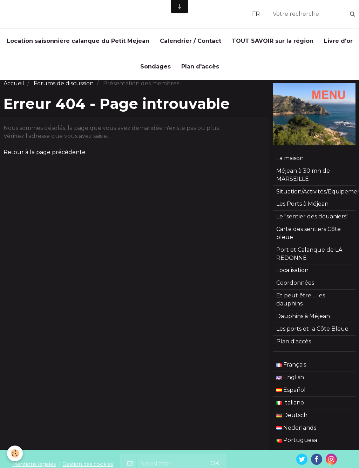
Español (291, 393)
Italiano (290, 406)
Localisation (292, 273)
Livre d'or (338, 41)
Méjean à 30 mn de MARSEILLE (303, 178)
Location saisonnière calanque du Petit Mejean (78, 41)
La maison (290, 161)
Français (291, 368)
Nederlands (296, 431)
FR (256, 14)
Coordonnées (295, 286)
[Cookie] (15, 453)
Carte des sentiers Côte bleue (308, 236)
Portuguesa (296, 443)
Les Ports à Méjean (302, 207)
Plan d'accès (200, 66)
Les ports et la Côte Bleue (312, 332)
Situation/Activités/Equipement (315, 195)
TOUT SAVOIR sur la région (272, 41)
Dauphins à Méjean (303, 319)
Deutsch (291, 418)
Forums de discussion (64, 87)
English (290, 380)
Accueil (14, 87)
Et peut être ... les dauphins (300, 303)
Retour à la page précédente (45, 155)
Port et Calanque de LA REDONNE (309, 257)
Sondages (155, 66)
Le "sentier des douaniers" (312, 220)
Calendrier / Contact (190, 41)
